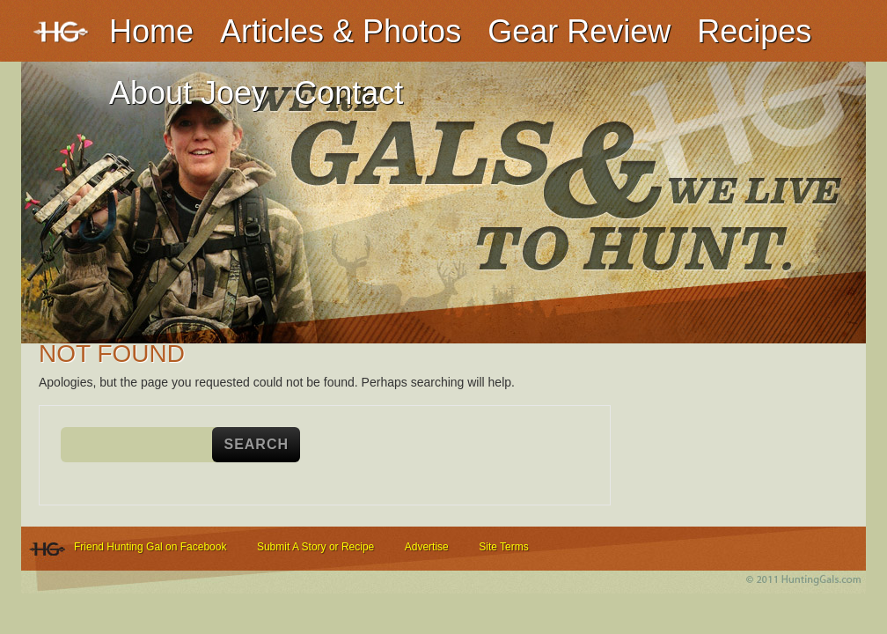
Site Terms (503, 547)
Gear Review (579, 31)
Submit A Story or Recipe (315, 547)
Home (151, 31)
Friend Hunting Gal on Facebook (150, 547)
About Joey (188, 93)
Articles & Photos (340, 31)
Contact (348, 93)
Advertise (427, 547)
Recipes (754, 31)
